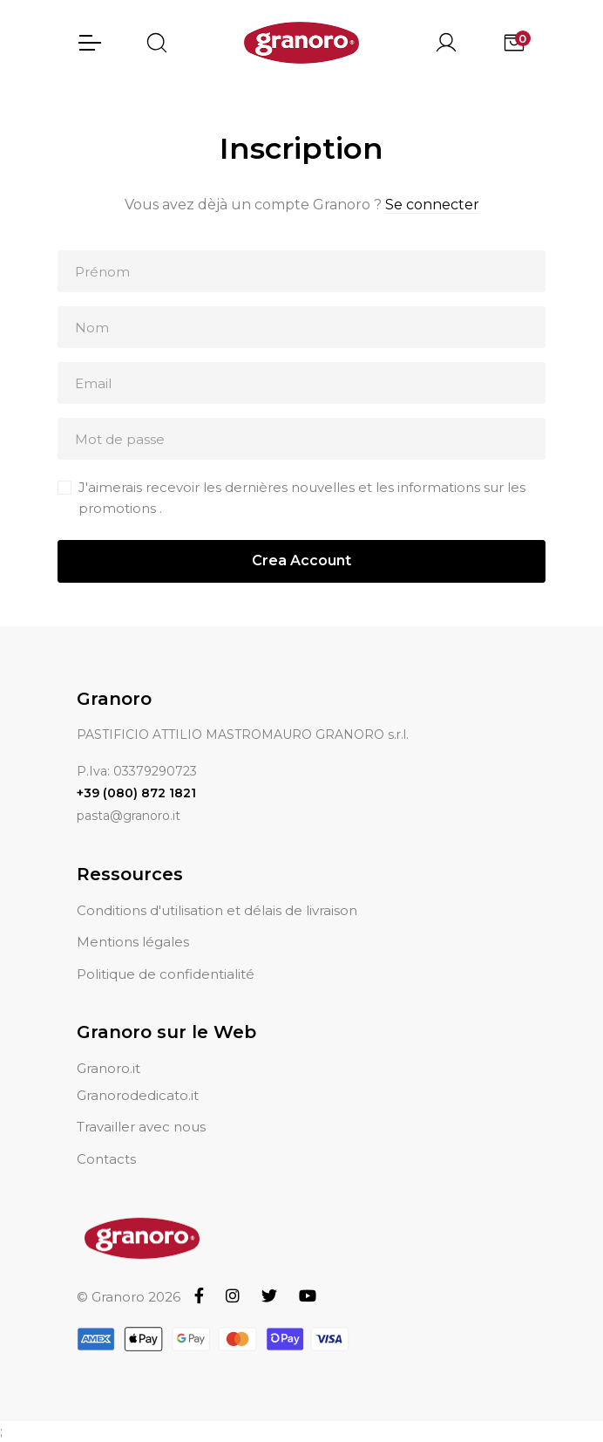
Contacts (106, 1159)
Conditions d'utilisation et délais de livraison (217, 910)
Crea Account (301, 560)
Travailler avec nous (141, 1126)
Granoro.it (108, 1068)
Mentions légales (133, 941)
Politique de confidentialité (165, 974)
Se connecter (432, 204)
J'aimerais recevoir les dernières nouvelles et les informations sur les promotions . (301, 497)
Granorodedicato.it (138, 1095)
